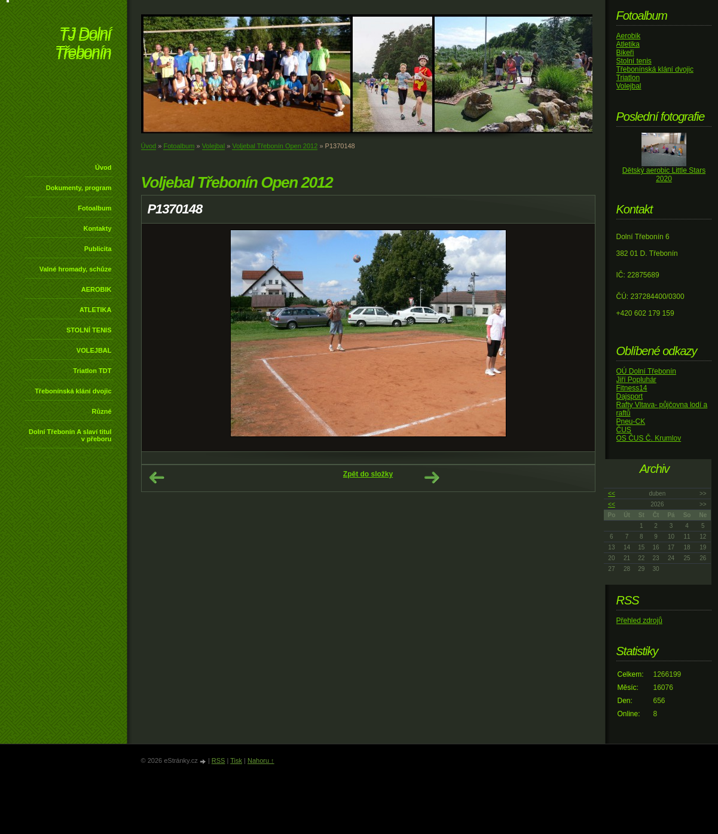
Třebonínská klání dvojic (73, 391)
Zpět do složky (368, 474)
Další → (432, 478)
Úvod (103, 167)
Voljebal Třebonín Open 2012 (274, 145)
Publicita (98, 248)
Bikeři (625, 52)
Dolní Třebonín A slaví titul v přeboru (70, 435)
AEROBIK (96, 289)
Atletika (628, 44)
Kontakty (97, 228)
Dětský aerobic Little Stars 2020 (663, 174)
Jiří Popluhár (636, 379)
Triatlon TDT (92, 370)
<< (611, 493)
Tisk (236, 760)
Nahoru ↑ (261, 760)
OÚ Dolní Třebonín (646, 371)
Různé (102, 411)
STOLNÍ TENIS (89, 330)
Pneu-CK (631, 421)
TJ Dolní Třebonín (83, 44)
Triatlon (628, 78)
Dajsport (629, 396)
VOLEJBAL (94, 350)
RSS (218, 760)
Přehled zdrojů (639, 620)
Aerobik (628, 36)
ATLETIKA (96, 309)
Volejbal (213, 145)
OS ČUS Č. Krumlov (649, 438)
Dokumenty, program (79, 187)
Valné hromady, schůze (75, 269)
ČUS (623, 430)
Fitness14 (631, 388)
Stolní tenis (634, 61)
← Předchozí (157, 478)
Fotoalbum (94, 208)
